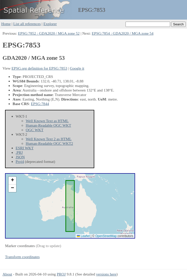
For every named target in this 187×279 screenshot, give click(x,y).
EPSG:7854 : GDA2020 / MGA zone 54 (122, 33)
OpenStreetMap (106, 236)
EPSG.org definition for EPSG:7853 (39, 68)
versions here (106, 274)
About (7, 274)
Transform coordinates (22, 257)
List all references (27, 24)
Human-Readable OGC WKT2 (49, 143)
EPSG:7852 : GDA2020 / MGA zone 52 (49, 33)
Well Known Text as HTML (47, 121)
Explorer (50, 24)
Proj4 (20, 161)
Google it (77, 68)
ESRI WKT (25, 148)
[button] (12, 180)
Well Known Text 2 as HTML (49, 139)
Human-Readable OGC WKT (48, 125)
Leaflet (83, 236)
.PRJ (19, 152)
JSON (20, 157)
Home (6, 24)
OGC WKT (34, 130)
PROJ (61, 274)
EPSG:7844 (40, 104)
